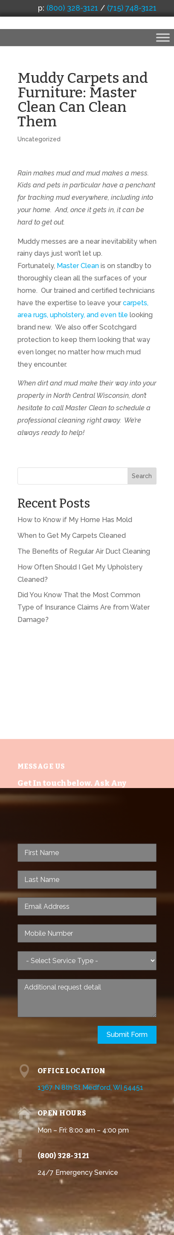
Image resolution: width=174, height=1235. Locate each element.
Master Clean (78, 266)
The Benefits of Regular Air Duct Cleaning (83, 551)
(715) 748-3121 (132, 7)
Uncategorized (39, 139)
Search (142, 476)
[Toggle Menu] (163, 37)
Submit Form (127, 1035)
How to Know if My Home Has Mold (74, 520)
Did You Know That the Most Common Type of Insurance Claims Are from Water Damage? (83, 607)
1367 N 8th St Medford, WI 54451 (90, 1087)
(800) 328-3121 (72, 7)
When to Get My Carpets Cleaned (72, 535)
